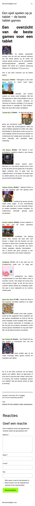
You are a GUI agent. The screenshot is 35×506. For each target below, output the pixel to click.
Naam (5, 455)
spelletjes (16, 404)
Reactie (6, 435)
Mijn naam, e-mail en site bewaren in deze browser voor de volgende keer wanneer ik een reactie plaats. (17, 483)
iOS (8, 404)
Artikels (22, 395)
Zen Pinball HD (7, 339)
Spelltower (5, 262)
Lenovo (23, 68)
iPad (11, 404)
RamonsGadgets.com (9, 4)
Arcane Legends (7, 222)
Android (4, 404)
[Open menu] (32, 4)
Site (4, 472)
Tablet (21, 404)
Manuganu (5, 80)
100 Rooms (6, 150)
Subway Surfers (7, 187)
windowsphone (28, 404)
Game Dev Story (7, 299)
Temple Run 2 (7, 112)
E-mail (5, 463)
